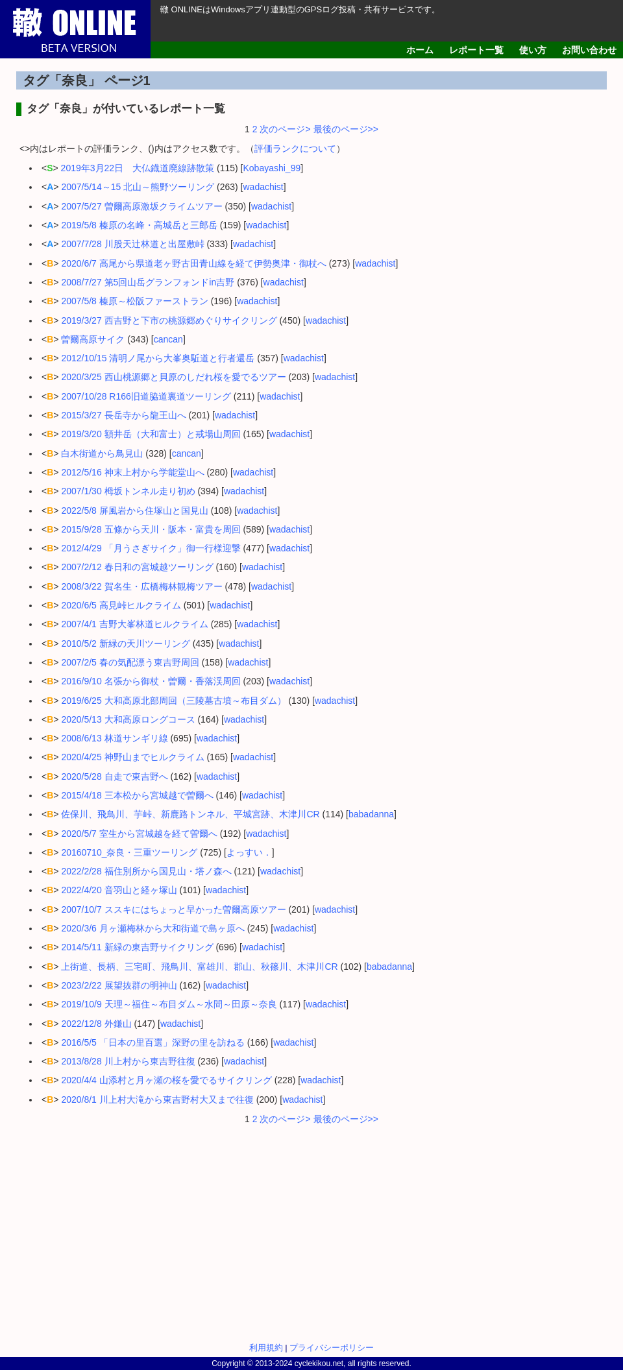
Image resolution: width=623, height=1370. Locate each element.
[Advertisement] (311, 1229)
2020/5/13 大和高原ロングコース (128, 719)
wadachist (263, 187)
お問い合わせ (589, 50)
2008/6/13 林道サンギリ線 (114, 738)
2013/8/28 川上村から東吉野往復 (128, 1061)
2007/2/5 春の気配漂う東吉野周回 (130, 662)
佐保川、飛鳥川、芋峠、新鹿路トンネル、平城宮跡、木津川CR (190, 814)
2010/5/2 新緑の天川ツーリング (125, 643)
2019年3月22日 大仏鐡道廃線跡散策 (138, 168)
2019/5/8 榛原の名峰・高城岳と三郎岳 (139, 225)
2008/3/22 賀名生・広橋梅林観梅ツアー (141, 586)
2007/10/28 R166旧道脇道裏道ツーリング (145, 396)
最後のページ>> (344, 129)
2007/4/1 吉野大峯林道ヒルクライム (134, 624)
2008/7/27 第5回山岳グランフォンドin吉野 (147, 282)
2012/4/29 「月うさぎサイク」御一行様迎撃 (150, 548)
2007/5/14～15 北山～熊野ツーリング (137, 187)
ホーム (420, 50)
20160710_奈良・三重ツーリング (129, 852)
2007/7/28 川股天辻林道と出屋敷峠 (132, 244)
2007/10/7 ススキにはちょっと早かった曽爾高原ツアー (173, 909)
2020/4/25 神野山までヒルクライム (132, 757)
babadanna (371, 814)
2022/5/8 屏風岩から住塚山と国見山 (134, 510)
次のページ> (285, 129)
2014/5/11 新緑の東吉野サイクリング (137, 947)
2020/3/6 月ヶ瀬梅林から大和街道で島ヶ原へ (152, 928)
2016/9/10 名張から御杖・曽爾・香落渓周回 (150, 681)
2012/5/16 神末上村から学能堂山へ (132, 472)
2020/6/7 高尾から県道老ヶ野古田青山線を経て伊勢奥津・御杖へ (193, 263)
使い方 (532, 50)
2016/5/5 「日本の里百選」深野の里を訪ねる (152, 1042)
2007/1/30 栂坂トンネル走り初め (128, 491)
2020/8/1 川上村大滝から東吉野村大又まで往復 (157, 1099)
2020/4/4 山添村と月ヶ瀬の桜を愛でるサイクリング (166, 1080)
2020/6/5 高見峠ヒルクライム (120, 605)
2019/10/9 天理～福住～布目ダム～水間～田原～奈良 (168, 1004)
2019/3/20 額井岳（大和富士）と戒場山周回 (150, 434)
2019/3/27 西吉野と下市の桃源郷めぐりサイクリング (168, 320)
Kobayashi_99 (271, 168)
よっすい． (249, 852)
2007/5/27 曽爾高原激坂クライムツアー (141, 206)
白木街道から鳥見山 (102, 453)
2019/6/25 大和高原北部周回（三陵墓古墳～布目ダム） (173, 700)
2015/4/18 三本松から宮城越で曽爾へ (137, 795)
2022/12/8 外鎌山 (96, 1023)
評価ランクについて (295, 148)
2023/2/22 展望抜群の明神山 (119, 985)
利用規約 (266, 1347)
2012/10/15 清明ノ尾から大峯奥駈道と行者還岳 (157, 358)
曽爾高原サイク (93, 339)
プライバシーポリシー (331, 1347)
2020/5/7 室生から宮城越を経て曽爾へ (139, 833)
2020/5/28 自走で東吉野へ (114, 776)
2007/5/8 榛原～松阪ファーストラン (134, 301)
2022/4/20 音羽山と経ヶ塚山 (119, 890)
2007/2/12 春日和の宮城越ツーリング (137, 567)
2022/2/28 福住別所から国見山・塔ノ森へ (146, 871)
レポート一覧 (476, 50)
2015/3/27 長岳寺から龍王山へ (123, 415)
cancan (168, 339)
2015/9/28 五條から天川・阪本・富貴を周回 (150, 529)
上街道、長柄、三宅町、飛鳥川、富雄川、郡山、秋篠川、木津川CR (199, 966)
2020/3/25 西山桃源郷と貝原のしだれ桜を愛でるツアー (173, 377)
